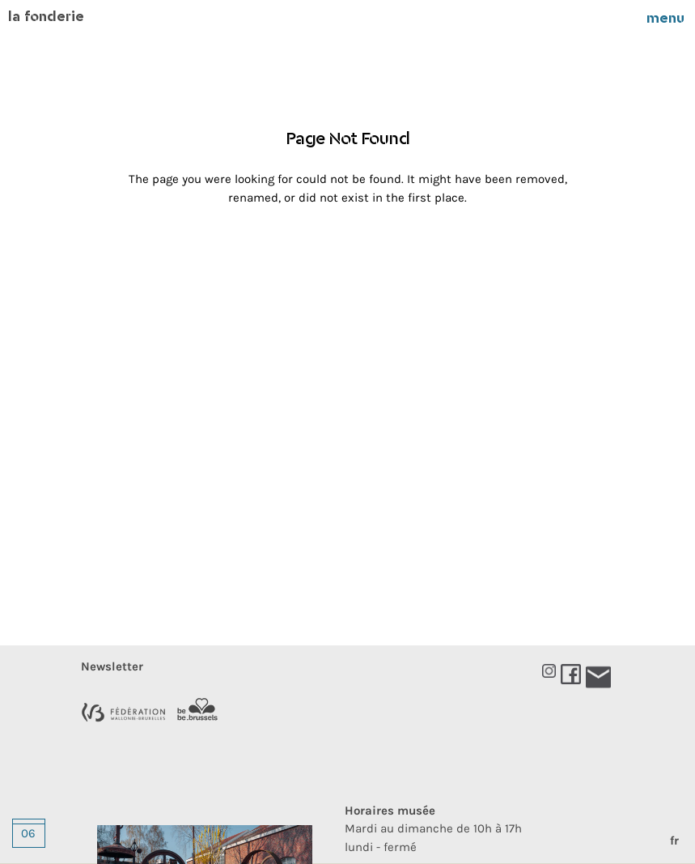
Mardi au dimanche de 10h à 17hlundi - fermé (433, 828)
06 (28, 833)
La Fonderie (46, 18)
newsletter (112, 666)
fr (674, 840)
